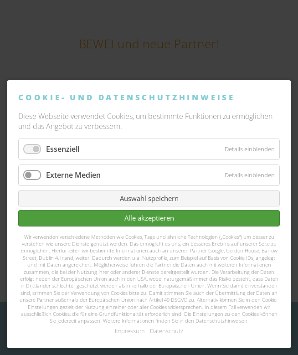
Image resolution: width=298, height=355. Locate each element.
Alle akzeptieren (149, 217)
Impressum (129, 331)
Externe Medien (73, 175)
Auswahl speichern (149, 198)
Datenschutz (166, 331)
